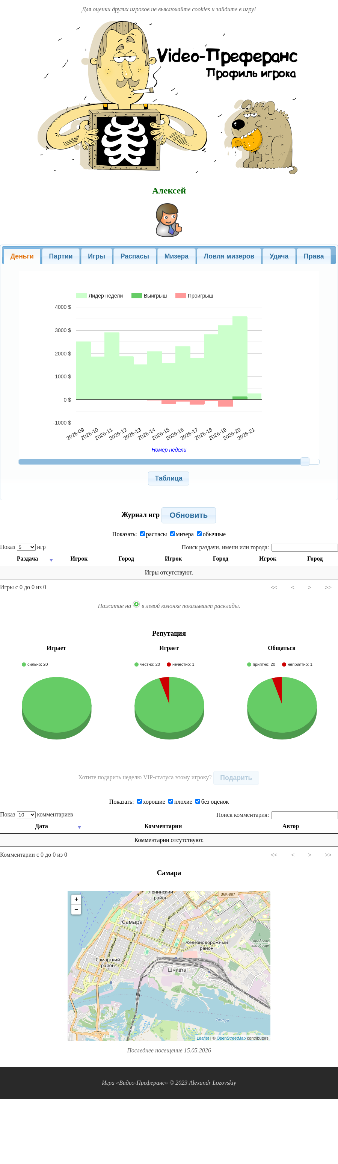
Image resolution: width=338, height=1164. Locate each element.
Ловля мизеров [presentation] (229, 256)
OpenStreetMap (231, 1038)
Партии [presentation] (60, 256)
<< (274, 587)
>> (328, 587)
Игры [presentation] (96, 256)
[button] (169, 478)
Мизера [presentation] (176, 256)
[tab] (22, 256)
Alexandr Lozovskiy (212, 1082)
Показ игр (23, 547)
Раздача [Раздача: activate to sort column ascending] (27, 558)
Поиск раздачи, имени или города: (260, 547)
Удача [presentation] (279, 256)
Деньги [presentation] (22, 256)
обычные (211, 534)
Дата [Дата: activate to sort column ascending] (41, 826)
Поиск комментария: (277, 815)
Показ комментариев (36, 814)
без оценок (212, 801)
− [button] (76, 909)
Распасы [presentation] (135, 256)
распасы (153, 534)
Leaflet (203, 1038)
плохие (180, 801)
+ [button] (76, 899)
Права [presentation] (314, 256)
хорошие (151, 801)
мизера (182, 534)
